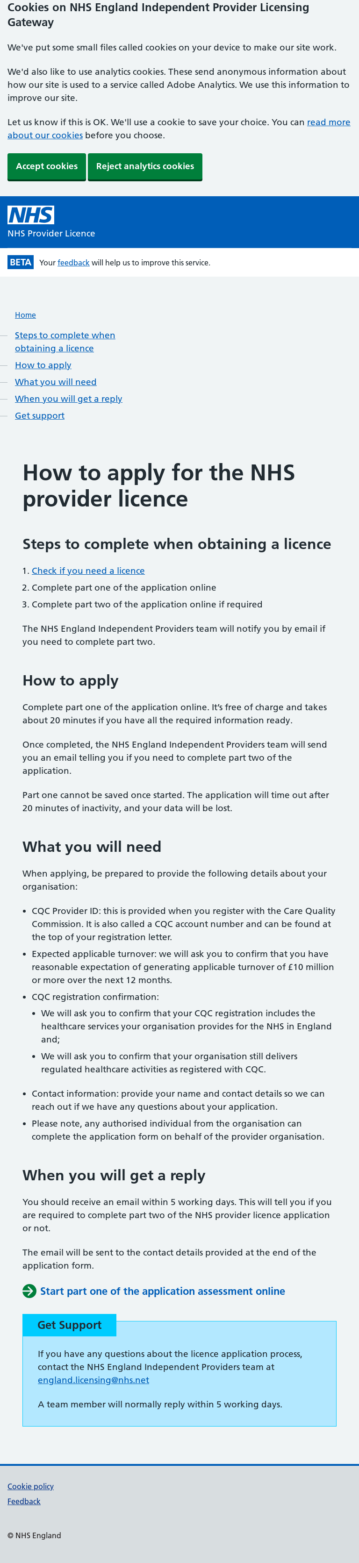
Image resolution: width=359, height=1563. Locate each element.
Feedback (24, 1501)
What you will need (56, 382)
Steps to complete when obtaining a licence (65, 342)
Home (25, 315)
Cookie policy (30, 1486)
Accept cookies (47, 166)
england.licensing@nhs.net (93, 1380)
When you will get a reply (68, 398)
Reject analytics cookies (145, 166)
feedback (73, 262)
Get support (40, 415)
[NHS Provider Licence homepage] (51, 223)
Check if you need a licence (88, 570)
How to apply (43, 365)
